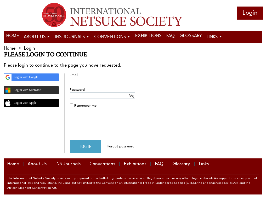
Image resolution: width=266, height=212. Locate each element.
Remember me (85, 105)
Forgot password (120, 146)
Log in (250, 13)
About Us (37, 164)
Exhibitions (135, 164)
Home (9, 48)
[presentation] (109, 126)
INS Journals (68, 164)
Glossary (181, 164)
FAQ (159, 164)
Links (204, 164)
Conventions (102, 164)
